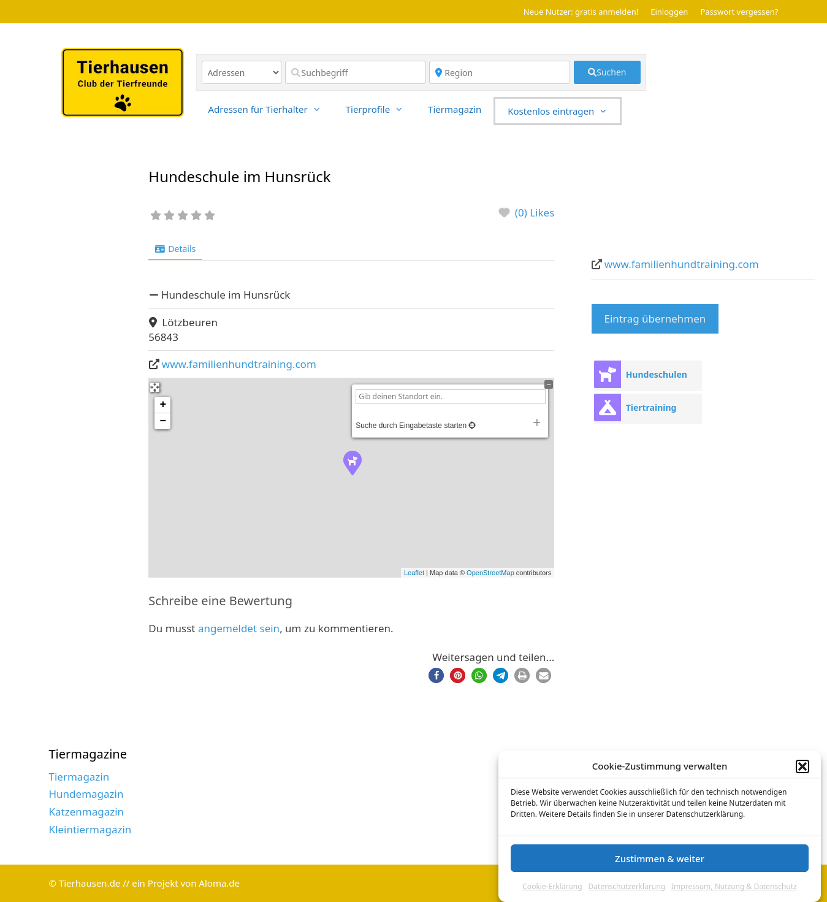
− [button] (162, 421)
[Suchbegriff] (355, 72)
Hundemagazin (86, 794)
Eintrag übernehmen (655, 318)
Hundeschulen (656, 374)
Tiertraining (651, 407)
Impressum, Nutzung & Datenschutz (734, 886)
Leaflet (414, 572)
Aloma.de (219, 883)
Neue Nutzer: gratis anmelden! (581, 11)
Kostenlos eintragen (564, 111)
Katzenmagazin (86, 812)
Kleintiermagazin (90, 829)
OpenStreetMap (490, 572)
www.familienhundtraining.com (239, 364)
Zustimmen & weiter (659, 858)
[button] (802, 766)
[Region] (499, 72)
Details (175, 248)
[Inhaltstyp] (241, 72)
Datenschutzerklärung (627, 886)
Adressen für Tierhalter (270, 109)
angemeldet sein (239, 628)
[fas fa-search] (607, 72)
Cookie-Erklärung (552, 886)
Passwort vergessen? (739, 11)
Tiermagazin (454, 109)
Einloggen (669, 11)
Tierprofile (381, 109)
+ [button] (162, 404)
